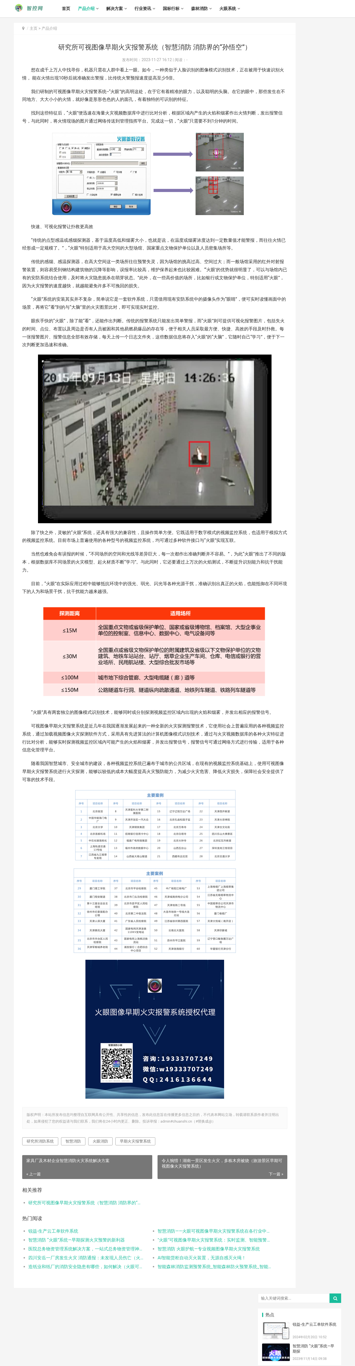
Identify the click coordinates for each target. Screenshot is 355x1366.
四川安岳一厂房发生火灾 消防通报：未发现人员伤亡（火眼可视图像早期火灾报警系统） (76, 1288)
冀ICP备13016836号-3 (30, 1357)
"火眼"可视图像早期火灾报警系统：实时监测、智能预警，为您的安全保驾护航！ (184, 1270)
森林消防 (209, 8)
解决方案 (124, 8)
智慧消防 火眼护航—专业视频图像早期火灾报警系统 (184, 1279)
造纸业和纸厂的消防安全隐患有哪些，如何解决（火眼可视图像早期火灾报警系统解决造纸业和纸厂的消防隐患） (76, 1297)
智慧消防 (73, 1172)
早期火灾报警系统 (135, 1172)
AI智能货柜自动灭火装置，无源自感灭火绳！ (180, 1288)
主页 (33, 28)
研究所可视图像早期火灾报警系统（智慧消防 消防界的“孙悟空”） (76, 1233)
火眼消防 (100, 1172)
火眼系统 (237, 8)
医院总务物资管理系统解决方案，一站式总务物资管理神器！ (76, 1279)
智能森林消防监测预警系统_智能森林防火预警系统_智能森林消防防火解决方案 (184, 1297)
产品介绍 (96, 8)
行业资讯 (152, 8)
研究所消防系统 (40, 1172)
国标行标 (181, 8)
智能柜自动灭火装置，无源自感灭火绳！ (297, 220)
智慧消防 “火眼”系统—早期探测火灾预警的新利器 (76, 1270)
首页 (76, 8)
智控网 (73, 1351)
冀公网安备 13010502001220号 (74, 1357)
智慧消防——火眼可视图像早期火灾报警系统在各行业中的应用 (184, 1261)
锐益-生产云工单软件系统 (53, 1261)
